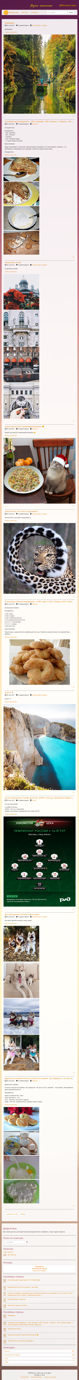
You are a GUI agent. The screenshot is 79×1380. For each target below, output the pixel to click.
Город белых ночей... (13, 262)
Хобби (39, 1362)
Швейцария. (10, 23)
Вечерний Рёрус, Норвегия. (17, 1299)
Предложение (24, 1377)
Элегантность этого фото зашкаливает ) (21, 511)
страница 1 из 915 (12, 1214)
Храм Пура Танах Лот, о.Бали (17, 1305)
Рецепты (35, 124)
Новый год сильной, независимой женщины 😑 (24, 427)
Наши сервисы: (8, 1252)
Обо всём (24, 12)
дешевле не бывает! (39, 1268)
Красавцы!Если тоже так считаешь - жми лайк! (23, 1287)
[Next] (23, 1214)
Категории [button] (35, 12)
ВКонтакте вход (67, 5)
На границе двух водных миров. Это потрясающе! (24, 1280)
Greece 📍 (9, 693)
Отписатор (12, 1255)
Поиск (71, 12)
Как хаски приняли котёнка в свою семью (22, 914)
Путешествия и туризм (39, 25)
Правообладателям (36, 1377)
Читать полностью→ (11, 32)
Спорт (34, 800)
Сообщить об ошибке (50, 1377)
